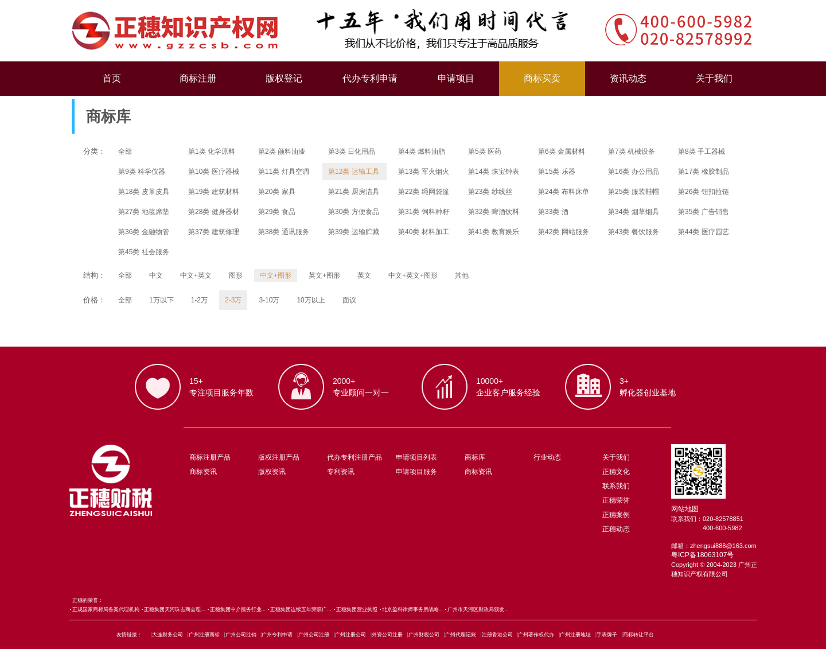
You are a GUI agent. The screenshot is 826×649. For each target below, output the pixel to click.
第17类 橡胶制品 (703, 172)
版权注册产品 (278, 457)
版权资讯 (272, 472)
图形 (236, 275)
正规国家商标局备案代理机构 (105, 609)
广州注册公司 (350, 635)
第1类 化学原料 (211, 151)
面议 (349, 300)
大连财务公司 (167, 635)
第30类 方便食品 (353, 212)
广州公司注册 (313, 635)
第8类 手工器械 (701, 151)
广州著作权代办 (536, 635)
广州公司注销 (240, 635)
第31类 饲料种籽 (423, 212)
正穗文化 (616, 472)
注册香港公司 (497, 635)
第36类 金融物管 (143, 232)
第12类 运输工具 (353, 172)
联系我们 (616, 486)
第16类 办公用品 (633, 172)
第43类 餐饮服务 (633, 232)
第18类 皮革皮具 (143, 192)
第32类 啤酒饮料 (493, 212)
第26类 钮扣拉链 (703, 192)
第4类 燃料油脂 (421, 151)
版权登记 (284, 78)
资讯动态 (628, 78)
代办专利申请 (370, 78)
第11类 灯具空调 (283, 172)
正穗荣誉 (616, 500)
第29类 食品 (276, 212)
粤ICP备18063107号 (702, 555)
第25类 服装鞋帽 (633, 192)
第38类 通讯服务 (283, 232)
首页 (112, 78)
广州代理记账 (460, 635)
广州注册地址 (575, 635)
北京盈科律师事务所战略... (412, 609)
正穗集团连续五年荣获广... (301, 609)
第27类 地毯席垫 (143, 212)
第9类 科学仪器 (141, 172)
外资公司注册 (387, 635)
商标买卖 (542, 78)
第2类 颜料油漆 (281, 151)
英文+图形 (324, 275)
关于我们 (714, 78)
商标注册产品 (210, 457)
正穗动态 (616, 529)
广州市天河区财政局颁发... (478, 609)
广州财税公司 (423, 635)
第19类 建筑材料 (213, 192)
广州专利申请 (277, 635)
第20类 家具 (276, 192)
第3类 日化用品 (351, 151)
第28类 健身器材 (213, 212)
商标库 (475, 457)
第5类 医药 (484, 151)
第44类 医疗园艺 (703, 232)
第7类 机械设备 (631, 151)
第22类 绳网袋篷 (423, 192)
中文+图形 (275, 275)
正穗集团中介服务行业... (238, 609)
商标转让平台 (638, 635)
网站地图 (685, 509)
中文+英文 (196, 275)
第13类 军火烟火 (423, 172)
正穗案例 (616, 515)
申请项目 (456, 78)
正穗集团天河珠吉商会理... (174, 609)
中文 (156, 275)
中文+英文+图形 (413, 275)
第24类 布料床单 (563, 192)
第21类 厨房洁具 (353, 192)
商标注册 (198, 78)
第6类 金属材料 (561, 151)
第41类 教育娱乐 (493, 232)
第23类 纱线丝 (490, 192)
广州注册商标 (204, 635)
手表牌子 (607, 635)
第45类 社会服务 (143, 252)
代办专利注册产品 (354, 457)
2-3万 (233, 300)
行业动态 (547, 457)
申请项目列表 (416, 457)
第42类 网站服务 (563, 232)
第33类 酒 (553, 212)
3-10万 (269, 300)
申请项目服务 (416, 472)
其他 (462, 275)
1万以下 (161, 300)
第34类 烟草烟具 (633, 212)
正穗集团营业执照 (356, 609)
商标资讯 (203, 472)
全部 (125, 151)
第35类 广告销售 (703, 212)
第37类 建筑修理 (213, 232)
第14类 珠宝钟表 (493, 172)
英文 (364, 275)
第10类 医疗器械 (213, 172)
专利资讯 (340, 472)
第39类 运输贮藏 (353, 232)
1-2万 (199, 300)
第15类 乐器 (556, 172)
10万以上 (311, 300)
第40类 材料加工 (423, 232)
